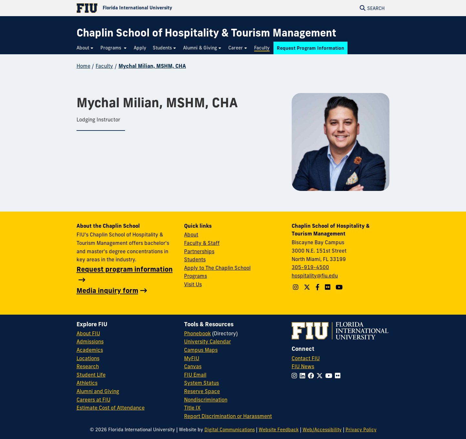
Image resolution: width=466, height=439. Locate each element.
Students (195, 259)
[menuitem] (85, 48)
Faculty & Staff (202, 243)
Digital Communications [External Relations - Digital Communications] (229, 430)
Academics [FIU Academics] (90, 350)
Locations (88, 358)
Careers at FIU (93, 399)
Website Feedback (279, 430)
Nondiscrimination (205, 399)
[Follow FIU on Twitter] (320, 375)
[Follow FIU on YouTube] (330, 375)
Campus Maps (201, 350)
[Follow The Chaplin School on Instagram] (296, 287)
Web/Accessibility (322, 430)
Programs (195, 276)
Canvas (193, 366)
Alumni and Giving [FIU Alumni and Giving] (98, 391)
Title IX (192, 407)
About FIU (88, 333)
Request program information (125, 269)
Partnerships (199, 251)
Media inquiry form (107, 290)
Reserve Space (202, 391)
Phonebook (197, 333)
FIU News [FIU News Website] (303, 366)
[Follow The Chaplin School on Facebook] (318, 287)
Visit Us (193, 284)
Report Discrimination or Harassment (228, 416)
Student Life (91, 374)
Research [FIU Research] (88, 366)
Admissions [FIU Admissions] (90, 341)
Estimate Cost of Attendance (111, 407)
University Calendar (207, 341)
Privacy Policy (361, 430)
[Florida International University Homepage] (155, 8)
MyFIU (191, 358)
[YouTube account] (340, 287)
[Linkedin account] (328, 287)
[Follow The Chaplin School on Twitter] (308, 287)
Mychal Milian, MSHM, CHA (152, 66)
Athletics (87, 383)
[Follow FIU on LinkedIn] (304, 375)
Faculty (104, 66)
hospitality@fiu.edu (315, 275)
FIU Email (195, 374)
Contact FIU (306, 358)
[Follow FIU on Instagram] (296, 375)
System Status (201, 383)
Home (83, 66)
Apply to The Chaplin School (217, 268)
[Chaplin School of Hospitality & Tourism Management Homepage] (206, 33)
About (191, 234)
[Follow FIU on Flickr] (339, 375)
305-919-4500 (310, 267)
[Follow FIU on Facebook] (312, 375)
